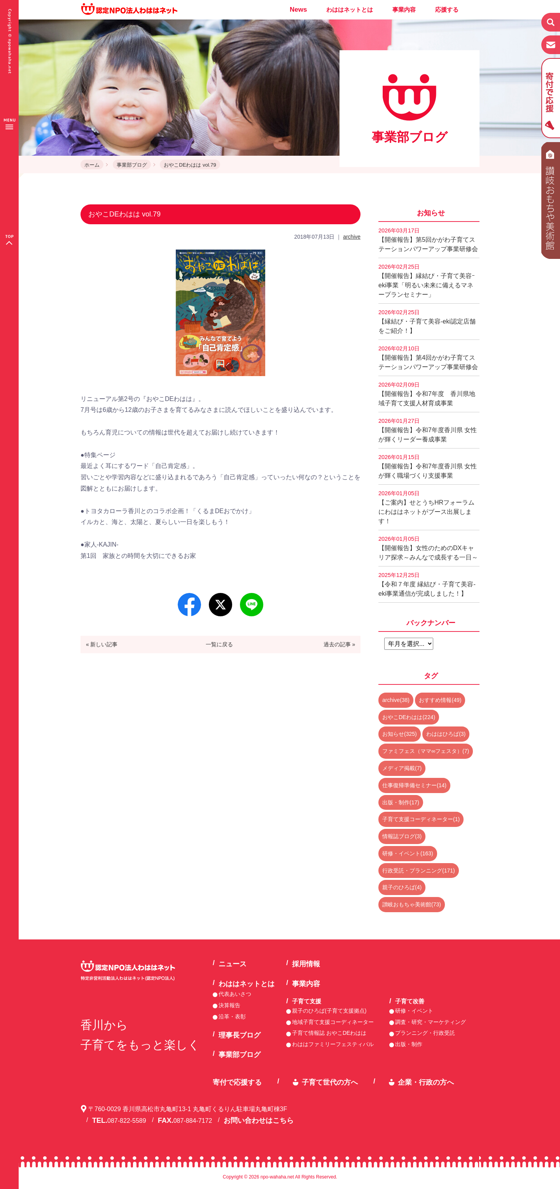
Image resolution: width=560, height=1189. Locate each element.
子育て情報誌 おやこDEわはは (329, 1033)
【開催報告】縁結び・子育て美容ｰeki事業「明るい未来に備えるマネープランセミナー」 (426, 281)
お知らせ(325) (399, 734)
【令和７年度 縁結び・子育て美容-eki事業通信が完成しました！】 (427, 584)
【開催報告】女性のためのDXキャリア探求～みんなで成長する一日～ (428, 548)
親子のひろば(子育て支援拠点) (329, 1011)
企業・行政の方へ (426, 1082)
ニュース (233, 964)
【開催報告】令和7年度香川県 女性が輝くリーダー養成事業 (427, 430)
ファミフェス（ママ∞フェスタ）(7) (425, 751)
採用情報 (306, 964)
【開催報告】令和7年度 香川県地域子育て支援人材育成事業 (426, 394)
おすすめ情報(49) (440, 700)
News (298, 9)
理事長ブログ (240, 1035)
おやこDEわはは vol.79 (190, 164)
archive (351, 237)
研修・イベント (414, 1011)
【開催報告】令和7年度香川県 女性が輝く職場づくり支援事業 (427, 466)
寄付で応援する (237, 1082)
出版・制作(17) (400, 802)
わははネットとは (349, 9)
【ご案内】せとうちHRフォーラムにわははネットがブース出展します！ (426, 507)
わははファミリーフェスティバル (333, 1044)
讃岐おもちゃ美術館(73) (411, 904)
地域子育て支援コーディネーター (333, 1022)
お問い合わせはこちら (259, 1120)
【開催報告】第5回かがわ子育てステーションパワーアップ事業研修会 (428, 239)
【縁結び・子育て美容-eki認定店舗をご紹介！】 (427, 321)
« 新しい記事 (102, 644)
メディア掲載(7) (402, 768)
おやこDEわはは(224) (408, 717)
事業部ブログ (132, 164)
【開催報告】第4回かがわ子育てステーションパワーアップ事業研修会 (428, 357)
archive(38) (396, 700)
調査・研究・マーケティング (430, 1022)
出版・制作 (408, 1044)
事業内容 (404, 9)
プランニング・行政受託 (425, 1033)
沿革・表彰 (232, 1016)
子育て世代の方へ (330, 1082)
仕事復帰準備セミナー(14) (414, 785)
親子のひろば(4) (402, 887)
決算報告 (229, 1005)
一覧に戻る (219, 644)
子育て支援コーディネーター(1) (421, 819)
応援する (446, 9)
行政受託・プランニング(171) (418, 870)
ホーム (92, 164)
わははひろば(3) (446, 734)
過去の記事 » (339, 644)
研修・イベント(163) (407, 853)
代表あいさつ (235, 994)
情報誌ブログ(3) (402, 836)
